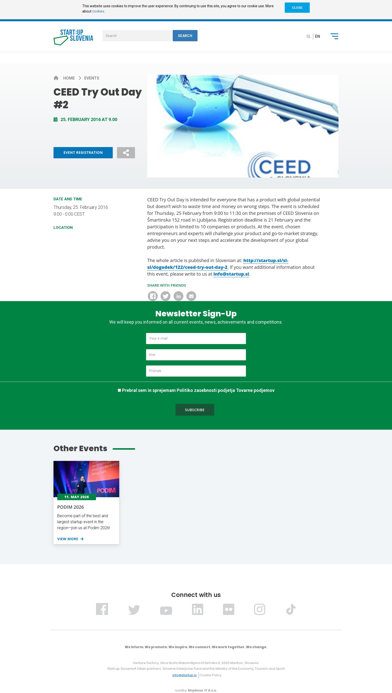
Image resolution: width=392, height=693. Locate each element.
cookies (98, 11)
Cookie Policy (211, 675)
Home (69, 78)
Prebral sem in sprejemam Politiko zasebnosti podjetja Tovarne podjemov (198, 390)
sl (308, 36)
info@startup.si (231, 274)
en (317, 36)
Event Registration (83, 152)
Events (91, 78)
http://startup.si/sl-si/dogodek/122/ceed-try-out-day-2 (217, 263)
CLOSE (297, 8)
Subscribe (194, 409)
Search (185, 36)
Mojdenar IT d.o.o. (202, 690)
